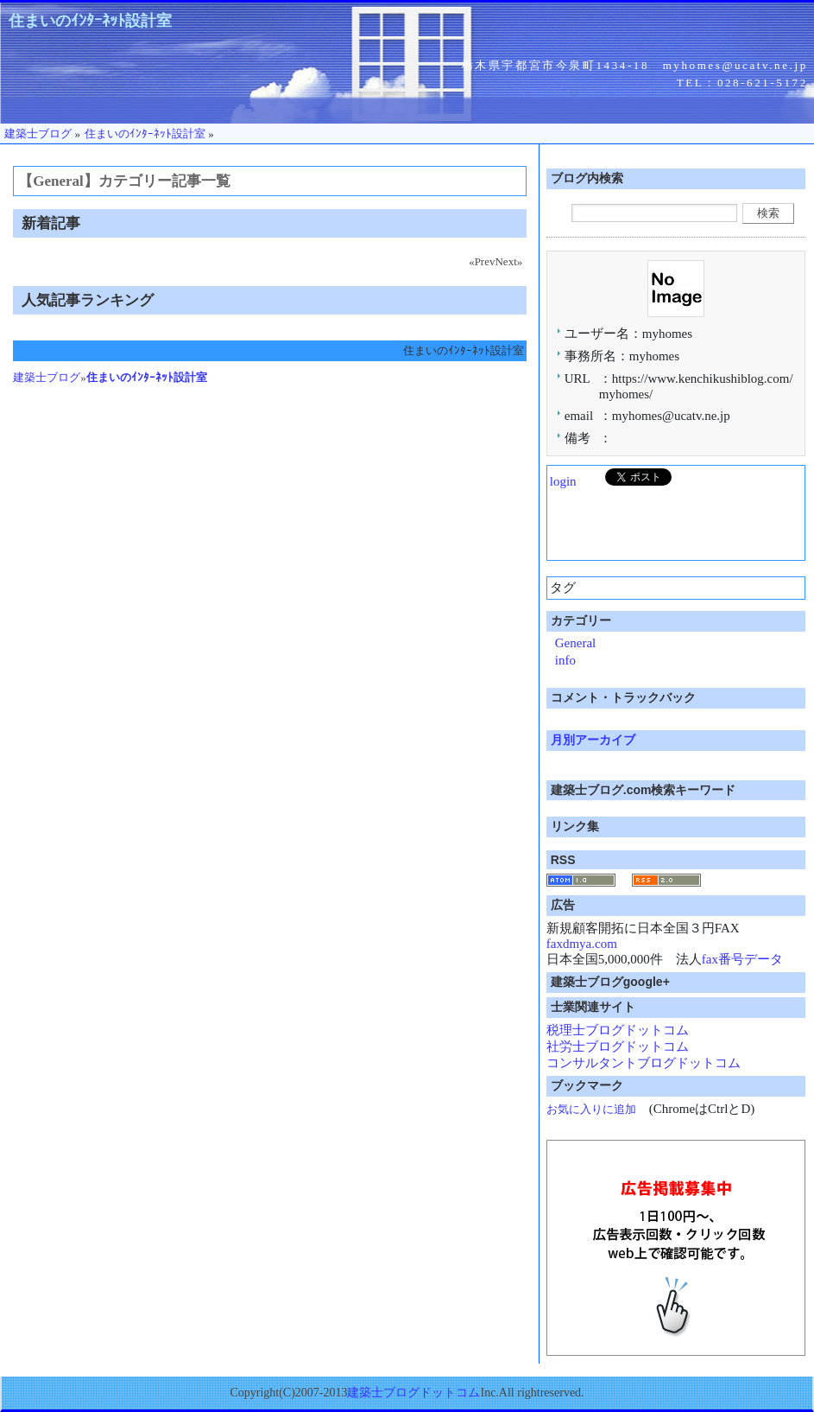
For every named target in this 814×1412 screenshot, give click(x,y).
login (563, 481)
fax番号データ (742, 959)
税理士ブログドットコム (617, 1030)
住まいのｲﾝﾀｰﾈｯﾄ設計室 (90, 20)
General (575, 643)
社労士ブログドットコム (617, 1046)
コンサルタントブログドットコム (643, 1063)
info (565, 660)
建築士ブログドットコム (413, 1392)
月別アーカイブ (593, 740)
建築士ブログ (46, 377)
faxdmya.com (581, 944)
